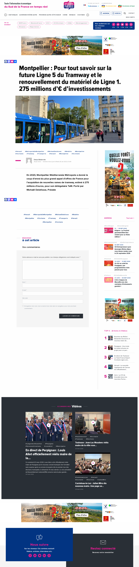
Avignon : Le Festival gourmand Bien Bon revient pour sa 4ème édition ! (122, 233)
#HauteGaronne (81, 436)
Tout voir (130, 218)
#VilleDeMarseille (120, 275)
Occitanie (81, 15)
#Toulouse (79, 439)
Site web (25, 298)
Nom (24, 282)
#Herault (18, 151)
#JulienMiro (101, 479)
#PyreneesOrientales (33, 446)
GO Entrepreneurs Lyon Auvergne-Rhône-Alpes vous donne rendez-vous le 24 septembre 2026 (123, 250)
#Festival (107, 259)
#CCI (48, 23)
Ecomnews (93, 6)
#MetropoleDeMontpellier (34, 151)
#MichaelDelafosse (54, 151)
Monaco (72, 15)
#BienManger (109, 226)
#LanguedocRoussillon (34, 443)
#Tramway (30, 153)
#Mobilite (68, 151)
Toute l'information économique (31, 5)
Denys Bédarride (40, 159)
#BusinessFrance (36, 23)
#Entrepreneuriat (110, 242)
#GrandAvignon (122, 226)
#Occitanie (19, 153)
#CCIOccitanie (59, 23)
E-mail (24, 290)
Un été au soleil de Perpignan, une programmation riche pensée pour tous (122, 266)
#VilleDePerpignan (121, 259)
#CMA (70, 23)
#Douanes (22, 27)
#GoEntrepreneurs (127, 242)
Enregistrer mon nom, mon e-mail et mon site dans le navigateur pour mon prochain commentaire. (50, 307)
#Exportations (34, 27)
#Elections (90, 439)
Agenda (106, 13)
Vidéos (118, 13)
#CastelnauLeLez (81, 477)
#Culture (107, 275)
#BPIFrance (23, 23)
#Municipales (60, 446)
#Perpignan (49, 443)
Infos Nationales (10, 15)
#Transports (41, 153)
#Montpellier (79, 151)
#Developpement (81, 23)
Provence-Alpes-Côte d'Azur (50, 15)
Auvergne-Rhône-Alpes (28, 15)
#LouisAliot (48, 446)
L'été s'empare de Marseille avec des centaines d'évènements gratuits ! (123, 283)
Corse (65, 15)
